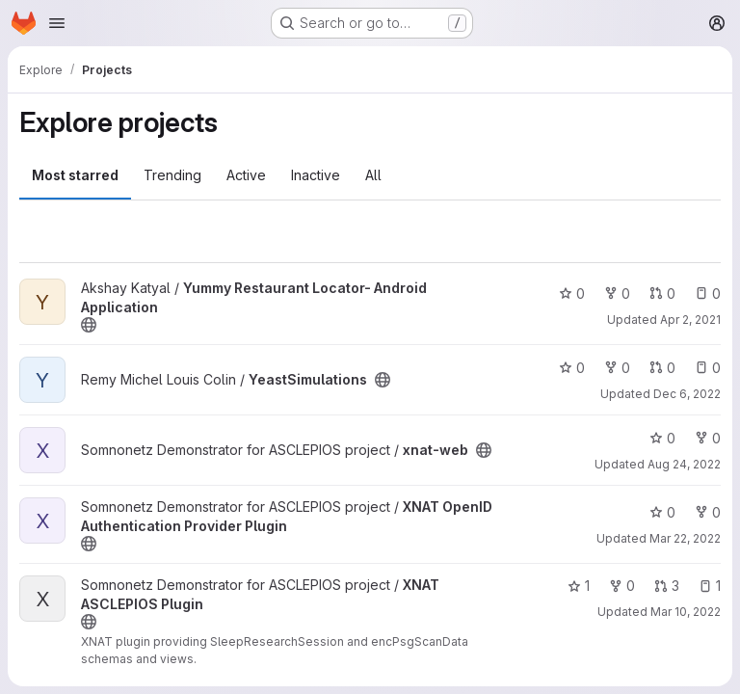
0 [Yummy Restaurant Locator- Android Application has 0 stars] (572, 293)
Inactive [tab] (315, 175)
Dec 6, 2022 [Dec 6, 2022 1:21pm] (687, 394)
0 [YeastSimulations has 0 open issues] (708, 368)
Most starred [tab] (75, 175)
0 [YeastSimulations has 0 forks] (617, 368)
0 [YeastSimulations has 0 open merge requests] (662, 368)
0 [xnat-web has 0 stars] (662, 438)
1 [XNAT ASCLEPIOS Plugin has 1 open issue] (710, 585)
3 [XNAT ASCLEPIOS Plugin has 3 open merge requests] (666, 585)
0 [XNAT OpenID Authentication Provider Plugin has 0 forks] (708, 512)
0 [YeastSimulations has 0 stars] (572, 368)
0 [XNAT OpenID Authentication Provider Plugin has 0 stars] (662, 512)
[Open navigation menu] (56, 23)
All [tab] (373, 175)
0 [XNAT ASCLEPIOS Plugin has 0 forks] (622, 585)
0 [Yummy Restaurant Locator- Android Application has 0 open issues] (708, 293)
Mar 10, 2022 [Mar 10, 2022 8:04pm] (685, 611)
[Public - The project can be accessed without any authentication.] (88, 325)
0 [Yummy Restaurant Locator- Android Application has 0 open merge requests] (662, 293)
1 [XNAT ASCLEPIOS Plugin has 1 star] (579, 585)
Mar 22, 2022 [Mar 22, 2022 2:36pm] (685, 538)
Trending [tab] (172, 175)
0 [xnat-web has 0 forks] (708, 438)
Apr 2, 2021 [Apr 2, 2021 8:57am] (690, 319)
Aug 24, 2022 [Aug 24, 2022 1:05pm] (684, 464)
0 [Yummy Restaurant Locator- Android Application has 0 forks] (617, 293)
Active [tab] (246, 175)
